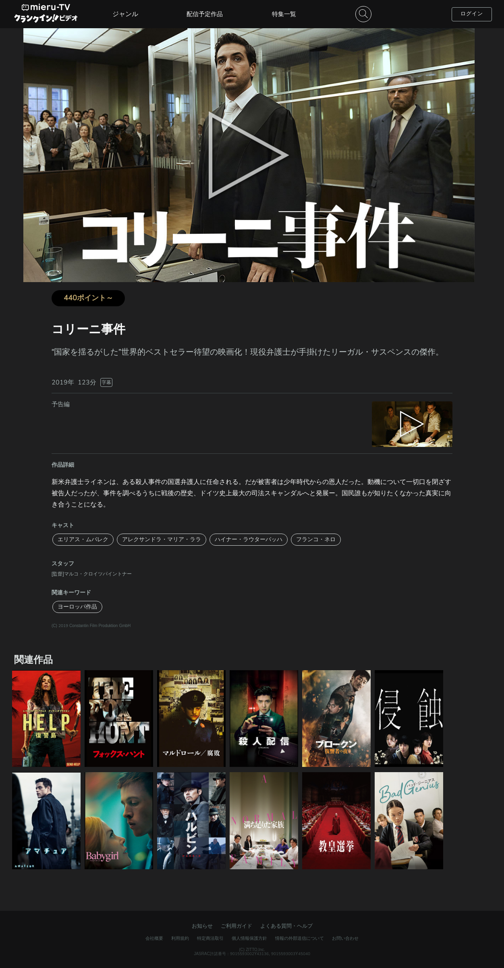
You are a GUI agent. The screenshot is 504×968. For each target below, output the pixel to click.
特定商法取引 (210, 938)
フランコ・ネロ (316, 539)
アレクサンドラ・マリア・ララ (161, 539)
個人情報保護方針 (249, 938)
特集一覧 (284, 14)
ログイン (471, 13)
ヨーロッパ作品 (77, 607)
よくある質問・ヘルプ (286, 926)
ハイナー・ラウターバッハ (248, 539)
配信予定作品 (205, 14)
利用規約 (180, 938)
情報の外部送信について (299, 938)
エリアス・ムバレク (83, 539)
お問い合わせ (345, 938)
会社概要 (154, 938)
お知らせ (202, 926)
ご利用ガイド (236, 926)
